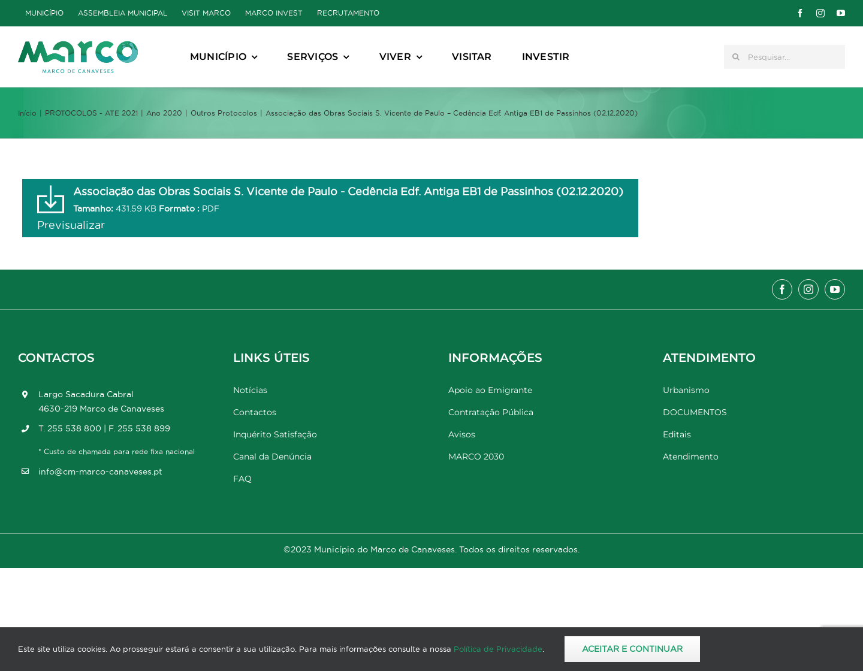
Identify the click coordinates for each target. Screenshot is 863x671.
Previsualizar (71, 225)
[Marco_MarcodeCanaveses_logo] (78, 46)
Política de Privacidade (498, 649)
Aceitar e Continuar (632, 649)
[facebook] (800, 13)
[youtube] (841, 13)
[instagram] (820, 13)
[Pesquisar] (736, 57)
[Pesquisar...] (784, 57)
